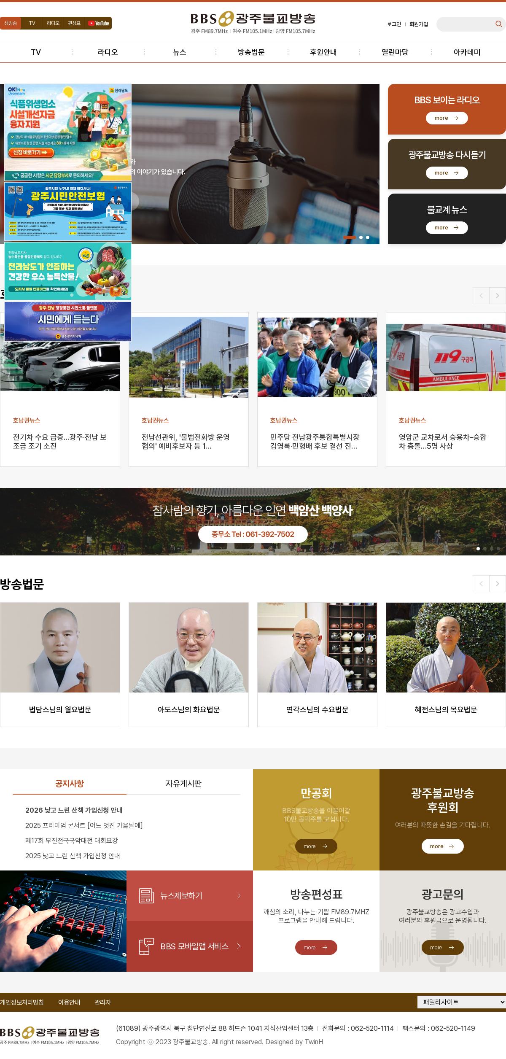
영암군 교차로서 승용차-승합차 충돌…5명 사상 (443, 441)
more (441, 118)
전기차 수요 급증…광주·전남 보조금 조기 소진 (60, 441)
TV (32, 23)
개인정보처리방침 (22, 1002)
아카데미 (467, 52)
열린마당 (395, 52)
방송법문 (251, 52)
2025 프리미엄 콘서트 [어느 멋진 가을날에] (84, 826)
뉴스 (179, 52)
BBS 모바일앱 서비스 (194, 946)
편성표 (74, 23)
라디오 (53, 23)
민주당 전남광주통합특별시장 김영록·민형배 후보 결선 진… (315, 441)
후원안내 (323, 52)
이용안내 (69, 1002)
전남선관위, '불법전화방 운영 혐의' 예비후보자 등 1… (186, 441)
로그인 (394, 24)
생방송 (10, 23)
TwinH (313, 1042)
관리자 (102, 1002)
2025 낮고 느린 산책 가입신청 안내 (72, 856)
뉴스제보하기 (181, 896)
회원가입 (418, 24)
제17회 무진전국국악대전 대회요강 (71, 841)
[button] (349, 237)
